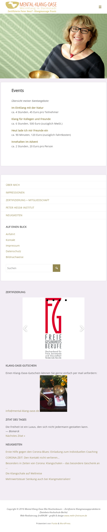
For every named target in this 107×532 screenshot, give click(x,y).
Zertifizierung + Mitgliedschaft (27, 200)
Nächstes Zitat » (15, 435)
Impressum (13, 245)
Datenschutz (13, 251)
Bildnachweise (14, 257)
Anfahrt (10, 234)
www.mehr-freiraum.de (75, 515)
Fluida (54, 523)
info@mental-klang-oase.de (22, 411)
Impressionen (15, 192)
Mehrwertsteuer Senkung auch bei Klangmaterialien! (38, 479)
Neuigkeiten (14, 215)
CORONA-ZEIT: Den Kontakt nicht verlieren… (33, 457)
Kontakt (10, 240)
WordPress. (65, 523)
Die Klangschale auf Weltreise (24, 473)
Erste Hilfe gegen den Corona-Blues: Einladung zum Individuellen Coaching (52, 451)
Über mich (13, 185)
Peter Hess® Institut (20, 207)
